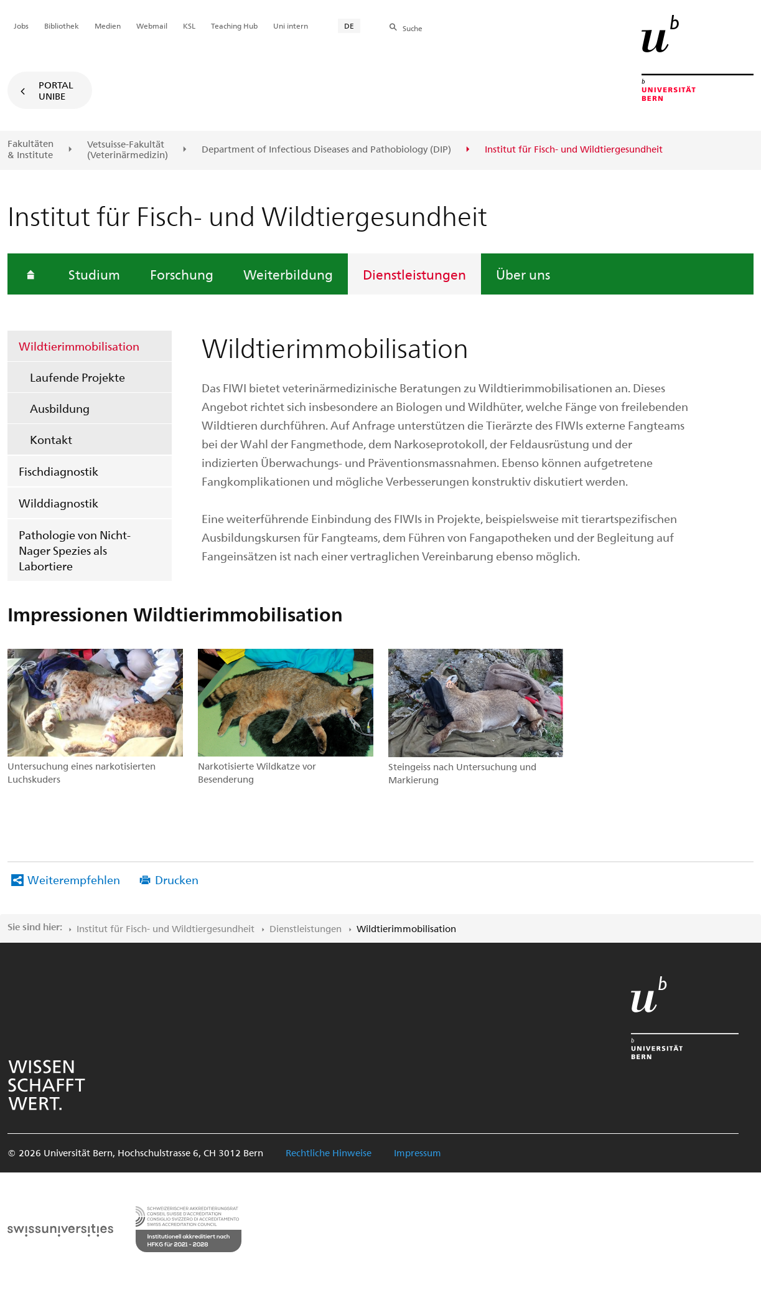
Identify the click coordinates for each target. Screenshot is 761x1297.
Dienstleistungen (414, 274)
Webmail (151, 26)
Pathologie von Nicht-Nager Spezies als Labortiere (75, 550)
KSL (189, 26)
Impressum (417, 1152)
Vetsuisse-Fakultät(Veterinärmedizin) (127, 150)
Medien (108, 26)
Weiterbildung (288, 274)
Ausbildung (60, 408)
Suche (413, 28)
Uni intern (290, 26)
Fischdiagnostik (58, 471)
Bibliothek (61, 26)
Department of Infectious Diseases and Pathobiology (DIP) (326, 149)
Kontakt (51, 439)
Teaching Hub (234, 26)
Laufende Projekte (77, 377)
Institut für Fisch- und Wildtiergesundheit (165, 928)
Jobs (21, 26)
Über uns (523, 274)
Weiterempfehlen (73, 879)
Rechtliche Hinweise (328, 1152)
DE (349, 26)
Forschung (181, 274)
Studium (94, 274)
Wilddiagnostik (58, 503)
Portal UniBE (56, 90)
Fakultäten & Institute (30, 149)
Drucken (176, 879)
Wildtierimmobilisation (79, 346)
